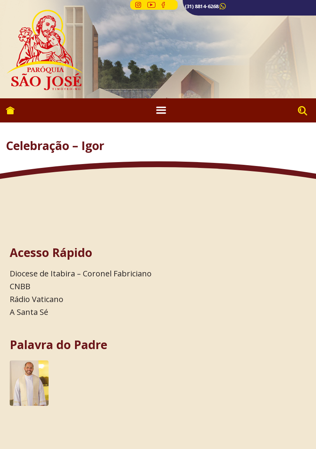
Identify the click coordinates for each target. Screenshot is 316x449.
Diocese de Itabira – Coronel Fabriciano (81, 273)
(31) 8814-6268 (201, 6)
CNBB (20, 286)
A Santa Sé (29, 312)
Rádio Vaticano (36, 299)
